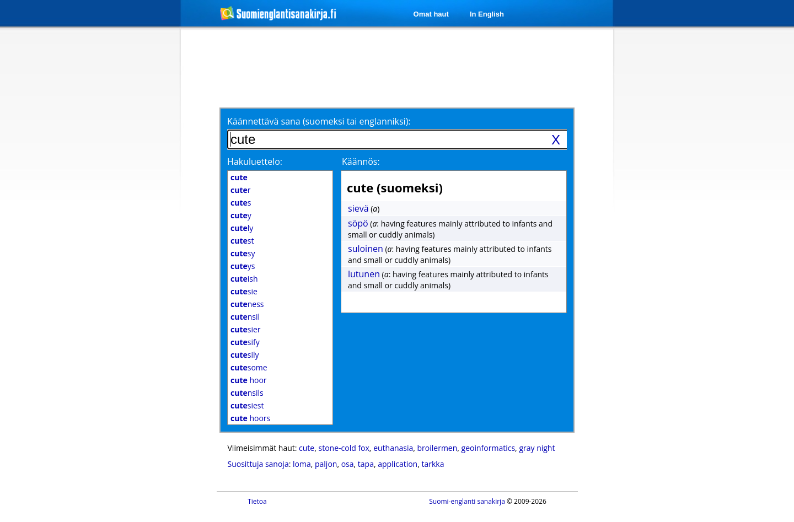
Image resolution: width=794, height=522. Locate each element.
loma (302, 464)
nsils (247, 393)
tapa (366, 464)
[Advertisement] (122, 208)
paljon (326, 464)
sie (243, 291)
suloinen (365, 249)
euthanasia (393, 448)
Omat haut (431, 14)
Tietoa (257, 501)
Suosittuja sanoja (258, 464)
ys (242, 266)
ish (244, 278)
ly (241, 228)
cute (306, 448)
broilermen (437, 448)
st (242, 240)
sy (242, 253)
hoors (250, 418)
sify (245, 342)
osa (347, 464)
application (397, 464)
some (248, 367)
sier (245, 329)
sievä (358, 208)
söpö (358, 223)
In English (487, 14)
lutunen (364, 274)
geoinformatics (489, 448)
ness (247, 304)
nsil (245, 316)
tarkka (432, 464)
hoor (248, 380)
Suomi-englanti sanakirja (467, 501)
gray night (537, 448)
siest (247, 405)
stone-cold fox (343, 448)
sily (244, 354)
